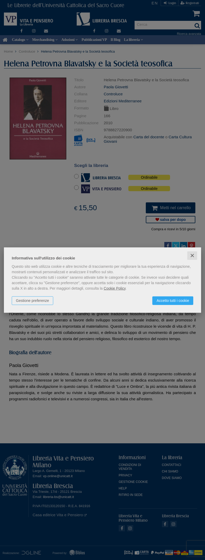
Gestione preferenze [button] (32, 300)
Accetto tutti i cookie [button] (172, 300)
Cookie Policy (115, 288)
